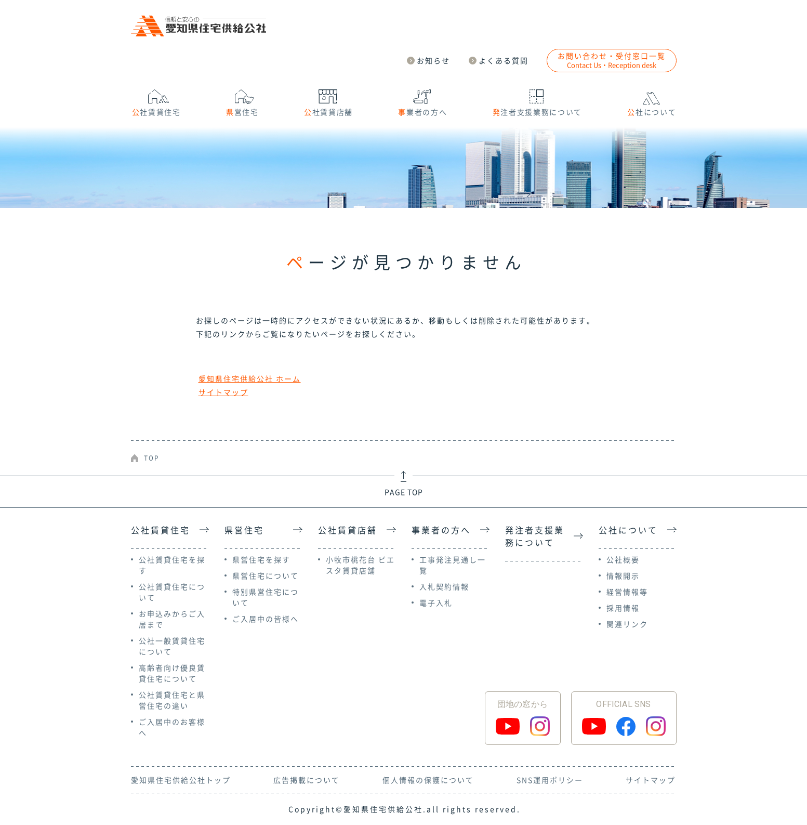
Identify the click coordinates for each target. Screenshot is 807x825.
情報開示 (623, 575)
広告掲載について (306, 780)
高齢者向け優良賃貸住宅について (172, 673)
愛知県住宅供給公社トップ (181, 780)
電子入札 (436, 602)
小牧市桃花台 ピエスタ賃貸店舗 (360, 564)
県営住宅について (265, 575)
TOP (152, 458)
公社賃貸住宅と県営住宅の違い (172, 700)
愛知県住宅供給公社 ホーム (250, 378)
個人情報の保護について (428, 780)
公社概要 (623, 559)
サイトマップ (223, 392)
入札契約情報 (444, 586)
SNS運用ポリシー (550, 780)
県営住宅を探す (261, 559)
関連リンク (627, 624)
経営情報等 (627, 591)
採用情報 (623, 608)
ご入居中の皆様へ (265, 618)
